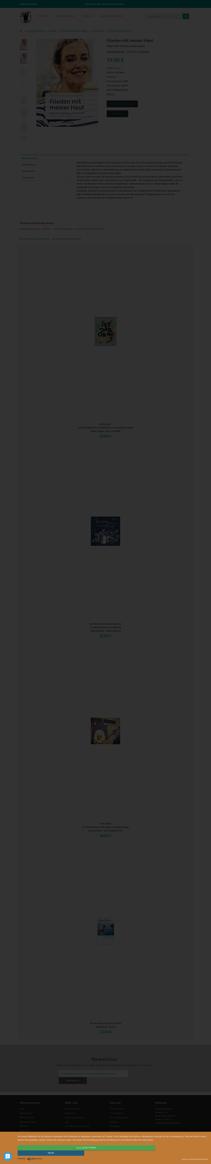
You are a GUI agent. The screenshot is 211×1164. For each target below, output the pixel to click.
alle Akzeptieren (84, 1153)
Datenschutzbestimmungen (199, 1159)
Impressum (185, 1159)
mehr (179, 1153)
